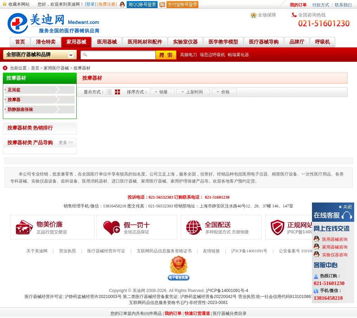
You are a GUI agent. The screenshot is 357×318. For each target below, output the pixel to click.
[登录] (90, 4)
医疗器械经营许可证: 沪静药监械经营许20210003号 (73, 296)
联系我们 (343, 4)
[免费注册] (107, 4)
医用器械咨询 (335, 239)
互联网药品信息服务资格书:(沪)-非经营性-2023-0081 (178, 302)
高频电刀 (188, 54)
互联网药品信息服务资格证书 (164, 251)
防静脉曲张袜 (20, 109)
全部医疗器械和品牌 (28, 54)
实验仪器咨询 (335, 254)
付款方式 (320, 4)
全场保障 (267, 15)
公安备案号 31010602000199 (305, 251)
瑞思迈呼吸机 (212, 54)
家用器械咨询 (335, 247)
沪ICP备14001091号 (249, 251)
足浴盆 (14, 89)
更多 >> (66, 142)
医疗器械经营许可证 (106, 251)
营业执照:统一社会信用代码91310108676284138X (285, 296)
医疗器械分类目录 (230, 313)
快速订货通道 (197, 313)
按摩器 (14, 99)
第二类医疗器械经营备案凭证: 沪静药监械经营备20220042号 (180, 296)
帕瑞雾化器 (238, 54)
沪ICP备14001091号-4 (227, 290)
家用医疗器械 (56, 68)
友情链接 (211, 251)
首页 (35, 68)
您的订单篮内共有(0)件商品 (136, 313)
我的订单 (298, 4)
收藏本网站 (19, 4)
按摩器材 (82, 68)
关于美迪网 (36, 251)
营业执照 (67, 251)
